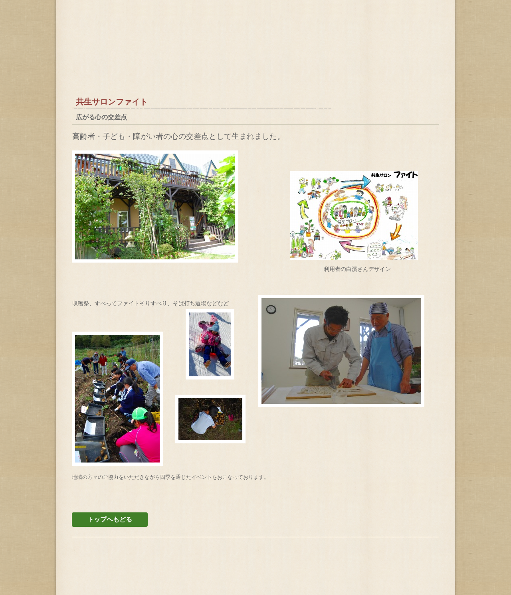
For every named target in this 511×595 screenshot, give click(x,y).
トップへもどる (109, 519)
